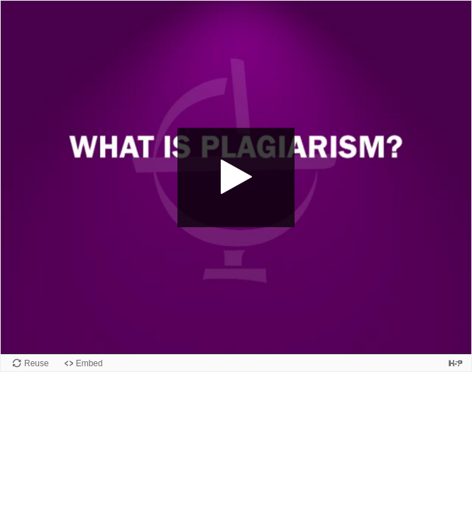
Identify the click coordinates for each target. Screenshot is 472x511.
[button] (236, 177)
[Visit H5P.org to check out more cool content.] (455, 363)
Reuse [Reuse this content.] (36, 363)
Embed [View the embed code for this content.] (89, 363)
